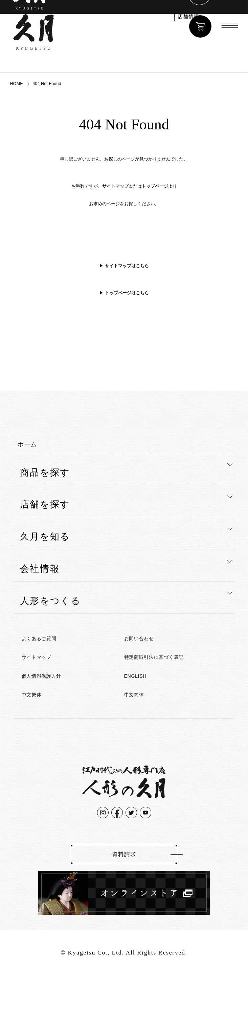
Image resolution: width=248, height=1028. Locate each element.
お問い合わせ (148, 652)
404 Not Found (61, 82)
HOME (20, 82)
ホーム (34, 451)
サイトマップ (115, 186)
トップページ (155, 186)
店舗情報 (156, 24)
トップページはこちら (127, 293)
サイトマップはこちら (127, 266)
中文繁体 (37, 719)
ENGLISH (141, 696)
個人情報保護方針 (53, 696)
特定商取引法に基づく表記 (171, 674)
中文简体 (139, 719)
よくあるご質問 (50, 652)
